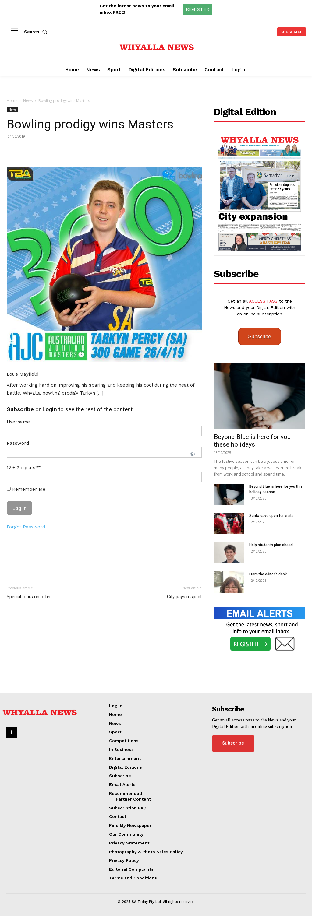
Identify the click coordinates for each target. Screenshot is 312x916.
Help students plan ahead (271, 545)
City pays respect (184, 596)
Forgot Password (26, 527)
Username (18, 422)
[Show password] (192, 454)
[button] (37, 31)
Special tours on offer (29, 596)
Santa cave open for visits (271, 516)
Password (18, 443)
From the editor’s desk (268, 574)
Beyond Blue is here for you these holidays (252, 440)
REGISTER (197, 9)
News (28, 100)
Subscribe (259, 336)
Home (12, 100)
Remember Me (26, 489)
